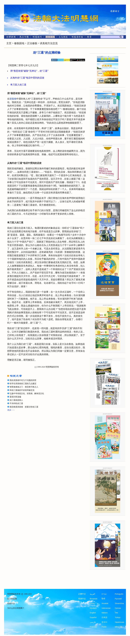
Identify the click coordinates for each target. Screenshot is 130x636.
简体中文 (82, 599)
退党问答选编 (15, 397)
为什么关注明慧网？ (15, 608)
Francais (93, 627)
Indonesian (106, 608)
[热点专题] (24, 37)
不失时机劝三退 (16, 403)
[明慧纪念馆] (77, 37)
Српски (118, 608)
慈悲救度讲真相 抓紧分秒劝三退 (24, 407)
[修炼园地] (50, 37)
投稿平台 (11, 604)
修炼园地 (19, 43)
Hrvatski (105, 603)
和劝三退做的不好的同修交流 (22, 390)
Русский (118, 599)
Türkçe (117, 617)
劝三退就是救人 (16, 400)
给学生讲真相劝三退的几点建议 (23, 384)
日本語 (104, 617)
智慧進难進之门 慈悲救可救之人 (24, 387)
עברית (104, 594)
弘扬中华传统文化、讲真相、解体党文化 (27, 393)
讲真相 (13, 99)
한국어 (104, 622)
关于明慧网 (12, 599)
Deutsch (93, 608)
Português (119, 594)
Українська (119, 622)
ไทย (116, 613)
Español (93, 617)
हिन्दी (103, 599)
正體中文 (82, 594)
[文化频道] (63, 37)
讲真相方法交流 (49, 43)
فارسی (93, 622)
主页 (8, 43)
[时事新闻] (10, 37)
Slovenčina (119, 603)
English (93, 613)
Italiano (105, 613)
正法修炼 (32, 43)
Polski (104, 627)
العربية (92, 594)
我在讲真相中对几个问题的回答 (23, 380)
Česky (92, 603)
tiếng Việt (118, 627)
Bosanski (93, 599)
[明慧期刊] (37, 37)
